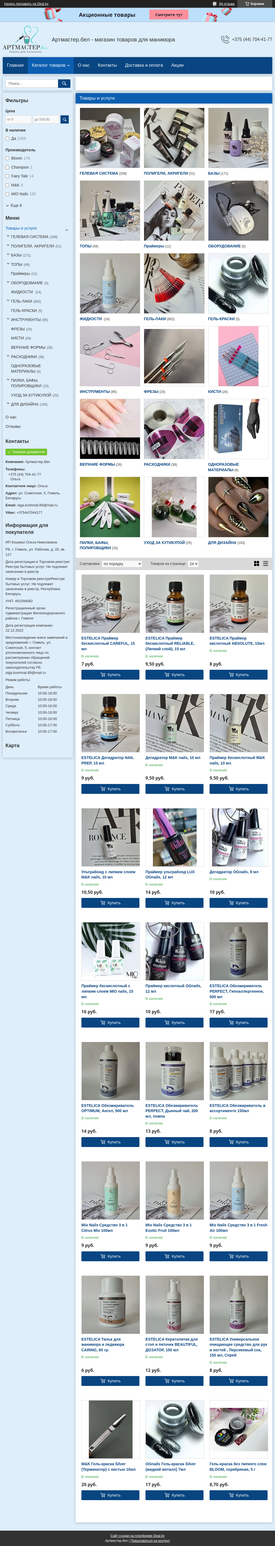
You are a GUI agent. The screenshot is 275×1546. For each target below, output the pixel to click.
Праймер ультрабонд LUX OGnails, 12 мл (170, 875)
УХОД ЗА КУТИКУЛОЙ (164, 542)
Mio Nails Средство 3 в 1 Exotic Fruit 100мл (168, 1228)
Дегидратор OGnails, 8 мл (234, 872)
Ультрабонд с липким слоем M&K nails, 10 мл (108, 875)
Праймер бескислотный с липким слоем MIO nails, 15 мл (107, 991)
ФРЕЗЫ (151, 391)
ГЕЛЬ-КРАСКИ (221, 319)
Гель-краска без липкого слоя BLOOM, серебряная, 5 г (238, 1467)
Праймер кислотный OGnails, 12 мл (173, 989)
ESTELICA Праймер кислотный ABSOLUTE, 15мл (237, 641)
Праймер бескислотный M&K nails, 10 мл (237, 760)
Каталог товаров (48, 65)
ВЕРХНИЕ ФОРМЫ (97, 464)
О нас (84, 65)
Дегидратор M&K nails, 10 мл (172, 757)
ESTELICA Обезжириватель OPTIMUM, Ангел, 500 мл (107, 1108)
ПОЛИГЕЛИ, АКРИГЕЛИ (166, 173)
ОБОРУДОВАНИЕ (224, 246)
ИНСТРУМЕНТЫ (95, 391)
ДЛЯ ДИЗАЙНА (222, 542)
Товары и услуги (21, 228)
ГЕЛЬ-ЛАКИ (155, 319)
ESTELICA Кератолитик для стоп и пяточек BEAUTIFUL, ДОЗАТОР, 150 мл (171, 1344)
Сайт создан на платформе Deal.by (138, 1536)
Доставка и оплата (144, 65)
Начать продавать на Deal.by (26, 4)
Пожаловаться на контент (150, 1541)
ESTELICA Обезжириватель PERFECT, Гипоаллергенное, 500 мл (237, 991)
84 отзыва (227, 4)
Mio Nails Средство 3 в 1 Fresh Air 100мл (238, 1228)
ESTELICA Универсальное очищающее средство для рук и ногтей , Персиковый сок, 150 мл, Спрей (238, 1347)
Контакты (107, 65)
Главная (15, 65)
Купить (114, 674)
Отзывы (13, 426)
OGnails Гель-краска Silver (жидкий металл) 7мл (170, 1467)
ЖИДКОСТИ (91, 319)
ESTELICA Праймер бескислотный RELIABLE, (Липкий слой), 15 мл (169, 643)
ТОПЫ (86, 246)
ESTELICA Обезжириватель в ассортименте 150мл (237, 1108)
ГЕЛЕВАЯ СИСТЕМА (99, 173)
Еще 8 (16, 205)
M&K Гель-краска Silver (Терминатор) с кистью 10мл (108, 1467)
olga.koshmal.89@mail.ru (37, 505)
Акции (177, 65)
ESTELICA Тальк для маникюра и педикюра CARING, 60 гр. (102, 1344)
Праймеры (154, 246)
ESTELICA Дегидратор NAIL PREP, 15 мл (107, 760)
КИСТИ (214, 391)
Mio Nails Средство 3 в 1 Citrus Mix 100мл (104, 1228)
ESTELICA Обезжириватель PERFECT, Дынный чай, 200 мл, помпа (171, 1110)
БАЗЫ (214, 173)
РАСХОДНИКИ (157, 464)
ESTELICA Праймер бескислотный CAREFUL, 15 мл (108, 643)
